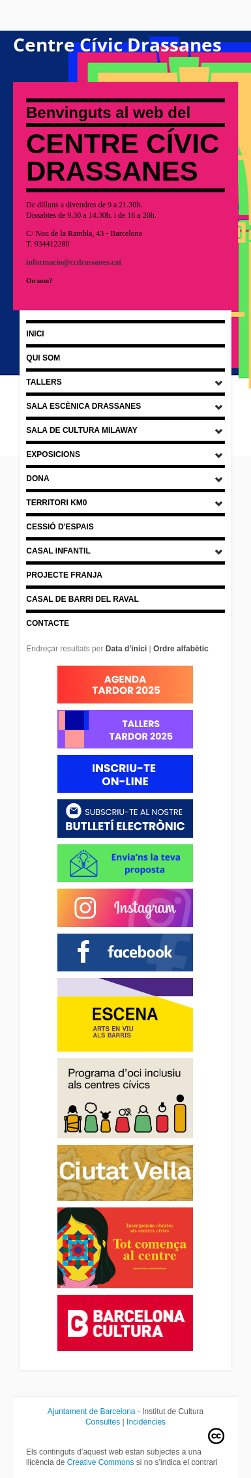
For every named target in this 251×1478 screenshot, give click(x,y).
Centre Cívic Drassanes (117, 44)
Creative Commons (100, 1462)
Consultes (102, 1421)
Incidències (146, 1421)
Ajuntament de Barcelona (92, 1411)
